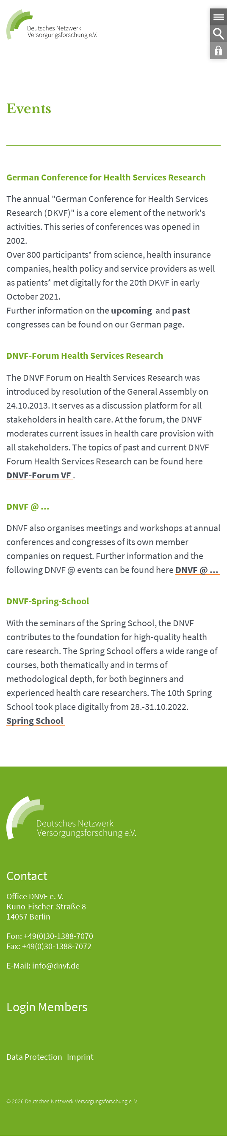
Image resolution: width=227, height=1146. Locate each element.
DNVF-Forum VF (38, 475)
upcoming (131, 310)
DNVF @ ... (197, 570)
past (181, 310)
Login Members (47, 1006)
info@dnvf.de (56, 965)
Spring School (34, 721)
